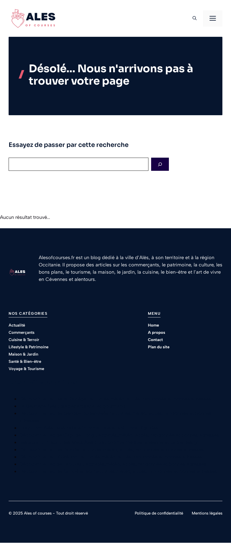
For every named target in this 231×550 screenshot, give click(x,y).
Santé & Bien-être (25, 361)
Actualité (17, 325)
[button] (194, 18)
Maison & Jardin (23, 354)
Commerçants (21, 332)
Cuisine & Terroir (24, 339)
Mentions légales (207, 513)
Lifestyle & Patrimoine (28, 347)
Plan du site (158, 347)
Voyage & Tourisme (26, 368)
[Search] (160, 164)
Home (153, 325)
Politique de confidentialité (159, 513)
